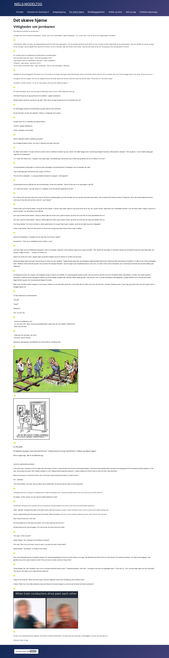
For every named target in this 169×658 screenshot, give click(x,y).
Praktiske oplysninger (149, 12)
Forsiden (19, 12)
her (27, 640)
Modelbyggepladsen (96, 12)
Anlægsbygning (59, 12)
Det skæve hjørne (76, 12)
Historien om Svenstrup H (38, 12)
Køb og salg (131, 12)
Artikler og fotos (115, 12)
